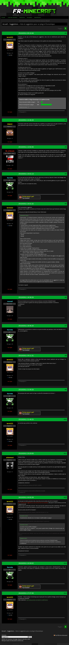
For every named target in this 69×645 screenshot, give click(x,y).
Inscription (29, 17)
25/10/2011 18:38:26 (26, 297)
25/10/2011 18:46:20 (26, 326)
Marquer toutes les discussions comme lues (12, 640)
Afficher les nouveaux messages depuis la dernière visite (16, 639)
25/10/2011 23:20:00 (26, 453)
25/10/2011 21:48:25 (26, 419)
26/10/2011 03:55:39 (26, 497)
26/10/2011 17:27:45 (26, 593)
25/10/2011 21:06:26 (26, 390)
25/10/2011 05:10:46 (26, 33)
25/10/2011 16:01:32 (26, 204)
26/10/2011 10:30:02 (26, 563)
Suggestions (14, 24)
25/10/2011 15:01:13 (26, 174)
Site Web (10, 55)
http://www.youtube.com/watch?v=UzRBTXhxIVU (37, 600)
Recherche (22, 17)
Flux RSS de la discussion (61, 635)
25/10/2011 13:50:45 (26, 147)
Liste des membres (12, 17)
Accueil (3, 17)
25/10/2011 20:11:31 (26, 356)
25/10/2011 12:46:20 (26, 120)
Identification (37, 17)
